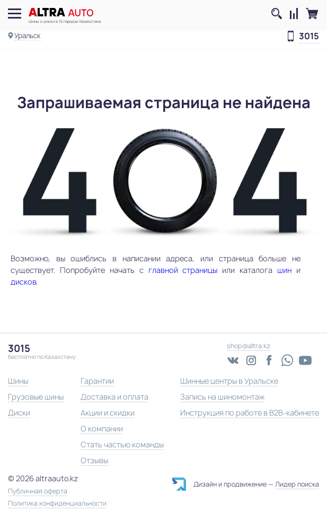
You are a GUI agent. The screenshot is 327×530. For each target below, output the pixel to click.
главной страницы (183, 270)
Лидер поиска (297, 484)
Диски (19, 413)
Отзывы (94, 460)
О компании (102, 428)
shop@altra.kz (248, 345)
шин (284, 270)
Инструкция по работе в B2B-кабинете (249, 413)
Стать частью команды (122, 444)
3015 (309, 36)
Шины (18, 381)
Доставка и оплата (114, 397)
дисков (23, 282)
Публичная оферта (37, 491)
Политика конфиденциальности (57, 503)
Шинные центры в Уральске (229, 381)
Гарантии (97, 381)
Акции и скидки (108, 413)
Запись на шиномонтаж (222, 397)
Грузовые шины (36, 397)
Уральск (27, 35)
